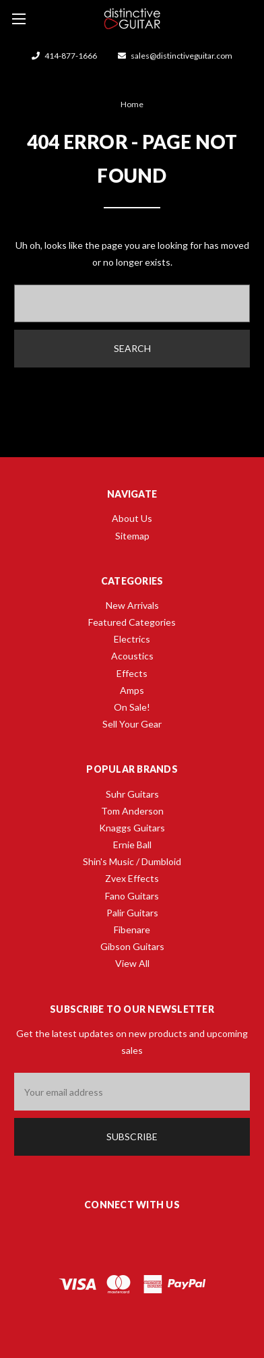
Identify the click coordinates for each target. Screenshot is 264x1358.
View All (132, 963)
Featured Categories (132, 622)
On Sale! (132, 707)
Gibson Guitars (132, 946)
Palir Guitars (132, 912)
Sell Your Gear (132, 724)
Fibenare (132, 929)
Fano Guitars (132, 896)
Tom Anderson (132, 811)
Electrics (132, 639)
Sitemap (132, 535)
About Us (132, 518)
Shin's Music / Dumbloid (132, 861)
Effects (132, 673)
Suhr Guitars (132, 794)
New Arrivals (132, 605)
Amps (132, 690)
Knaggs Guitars (132, 827)
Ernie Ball (132, 844)
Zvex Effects (132, 878)
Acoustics (132, 655)
